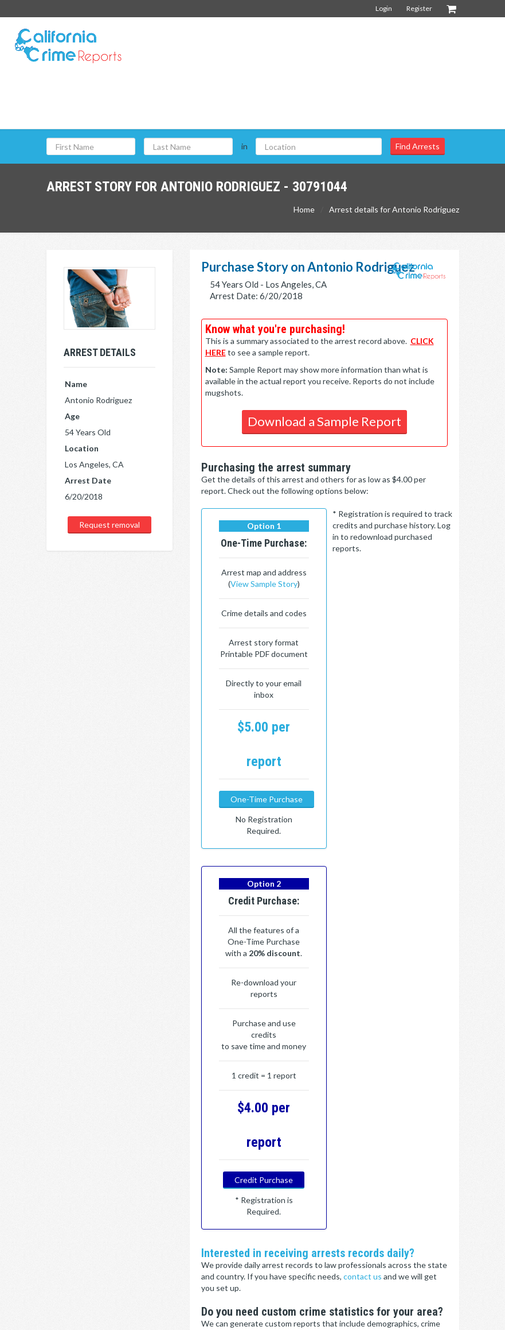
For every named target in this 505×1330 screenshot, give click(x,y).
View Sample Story (259, 607)
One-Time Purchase (266, 845)
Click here (219, 1083)
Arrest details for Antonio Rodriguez (394, 209)
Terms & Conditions (368, 1315)
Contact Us (397, 1215)
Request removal (109, 524)
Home (304, 209)
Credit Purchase (388, 833)
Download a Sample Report (324, 421)
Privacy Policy (434, 1315)
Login (383, 8)
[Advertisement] (287, 103)
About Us (394, 1196)
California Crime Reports (283, 1315)
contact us (363, 964)
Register (419, 8)
